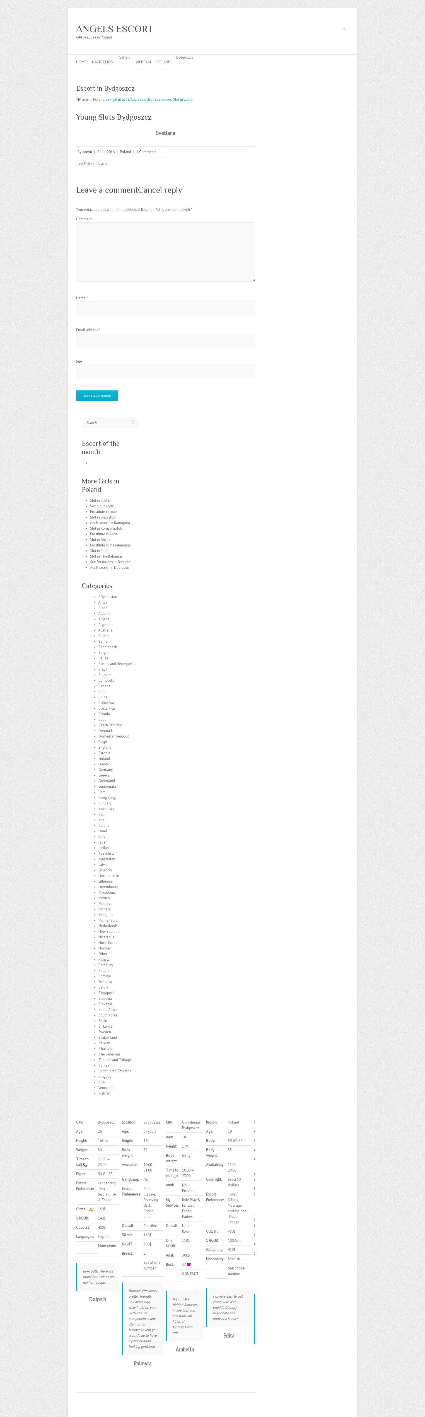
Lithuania (105, 881)
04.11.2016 (106, 152)
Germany (105, 769)
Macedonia (107, 892)
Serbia (103, 987)
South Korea (108, 1015)
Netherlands (108, 926)
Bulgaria (105, 675)
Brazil (102, 669)
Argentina (106, 624)
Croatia (104, 714)
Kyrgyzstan (106, 859)
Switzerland (107, 1037)
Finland (104, 758)
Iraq (101, 820)
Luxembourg (108, 887)
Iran (101, 814)
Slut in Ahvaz (100, 539)
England (104, 747)
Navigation (102, 61)
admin (87, 152)
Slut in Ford (99, 550)
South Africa (107, 1009)
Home (81, 61)
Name (82, 298)
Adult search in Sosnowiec (151, 99)
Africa (102, 602)
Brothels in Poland (93, 163)
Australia (105, 630)
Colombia (106, 702)
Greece (104, 775)
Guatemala (107, 786)
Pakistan (105, 959)
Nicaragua (106, 937)
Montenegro (108, 920)
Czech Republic (110, 725)
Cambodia (106, 680)
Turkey (103, 1065)
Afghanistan (107, 596)
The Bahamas (109, 1054)
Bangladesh (107, 647)
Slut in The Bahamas (106, 556)
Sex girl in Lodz (117, 99)
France (103, 764)
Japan (102, 842)
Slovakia (105, 998)
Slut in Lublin (183, 99)
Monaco (104, 909)
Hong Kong (107, 797)
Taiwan (104, 1043)
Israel (102, 831)
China (102, 697)
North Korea (107, 942)
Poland (163, 61)
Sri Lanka (105, 1026)
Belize (103, 658)
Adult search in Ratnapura (110, 522)
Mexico (104, 898)
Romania (105, 981)
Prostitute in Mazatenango (110, 545)
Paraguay (105, 965)
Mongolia (106, 914)
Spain (102, 1020)
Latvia (103, 864)
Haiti (101, 792)
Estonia (104, 753)
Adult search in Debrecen (109, 567)
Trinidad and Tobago (114, 1059)
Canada (104, 686)
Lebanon (105, 870)
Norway (104, 948)
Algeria (104, 619)
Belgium (105, 652)
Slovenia (105, 1004)
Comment (84, 219)
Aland (103, 608)
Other (102, 953)
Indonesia (106, 808)
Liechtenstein (108, 875)
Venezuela (106, 1087)
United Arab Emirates (114, 1071)
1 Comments (146, 152)
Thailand (105, 1048)
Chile (102, 691)
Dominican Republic (113, 736)
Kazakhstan (107, 853)
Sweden (104, 1032)
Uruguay (104, 1076)
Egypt (102, 741)
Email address (88, 329)
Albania (104, 613)
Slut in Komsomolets (106, 528)
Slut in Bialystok (102, 517)
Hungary (104, 803)
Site (79, 361)
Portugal (105, 976)
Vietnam (104, 1093)
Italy (101, 836)
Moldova (105, 903)
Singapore (106, 993)
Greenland (106, 781)
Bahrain (104, 641)
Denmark (105, 730)
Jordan (103, 847)
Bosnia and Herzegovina (117, 663)
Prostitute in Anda (104, 534)
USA (101, 1082)
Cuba (102, 719)
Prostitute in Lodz (103, 511)
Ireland (103, 825)
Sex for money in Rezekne (110, 562)
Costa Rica (106, 708)
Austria (103, 635)
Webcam (143, 61)
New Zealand (108, 931)
